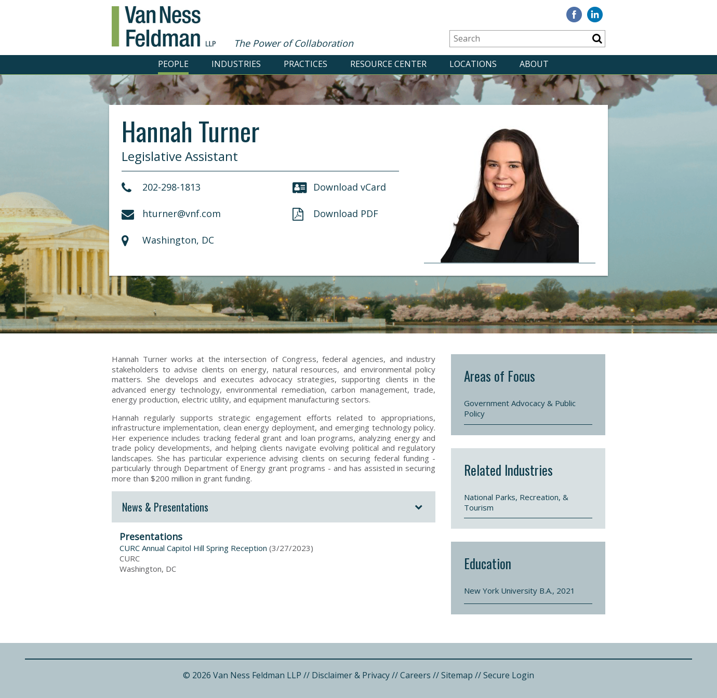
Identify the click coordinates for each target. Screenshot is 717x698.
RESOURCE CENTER (388, 64)
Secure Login (508, 675)
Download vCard (339, 187)
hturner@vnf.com (171, 213)
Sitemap (457, 675)
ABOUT (534, 64)
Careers (415, 675)
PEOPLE (173, 64)
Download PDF (335, 213)
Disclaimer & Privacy (351, 675)
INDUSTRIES (236, 64)
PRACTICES (305, 64)
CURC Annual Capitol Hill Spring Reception (193, 548)
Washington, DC (168, 240)
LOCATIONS (473, 64)
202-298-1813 (161, 187)
